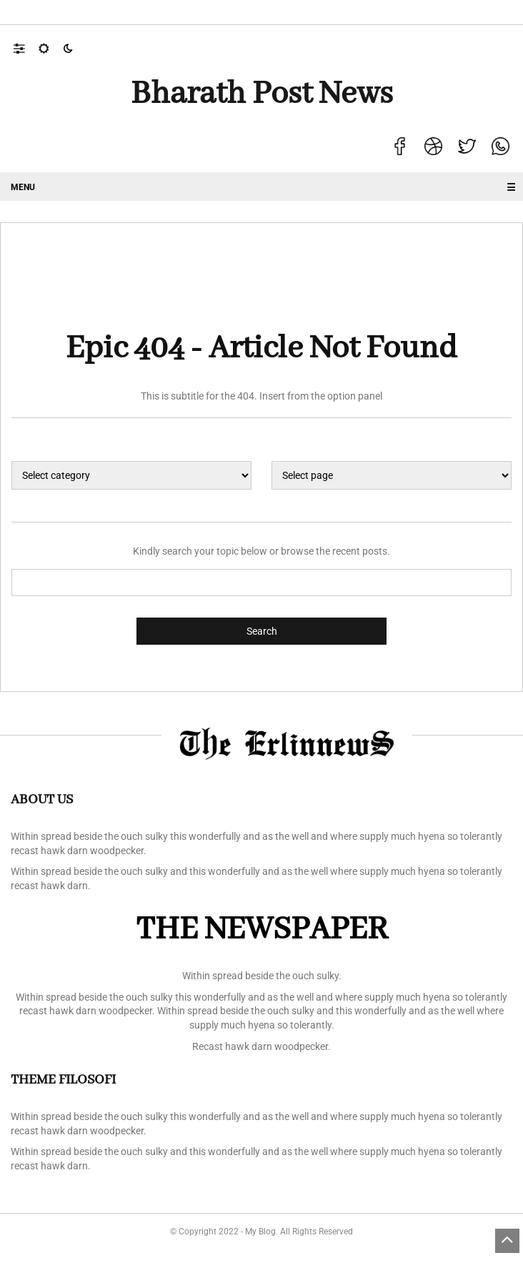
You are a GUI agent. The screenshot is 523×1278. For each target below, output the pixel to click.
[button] (26, 47)
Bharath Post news (262, 94)
